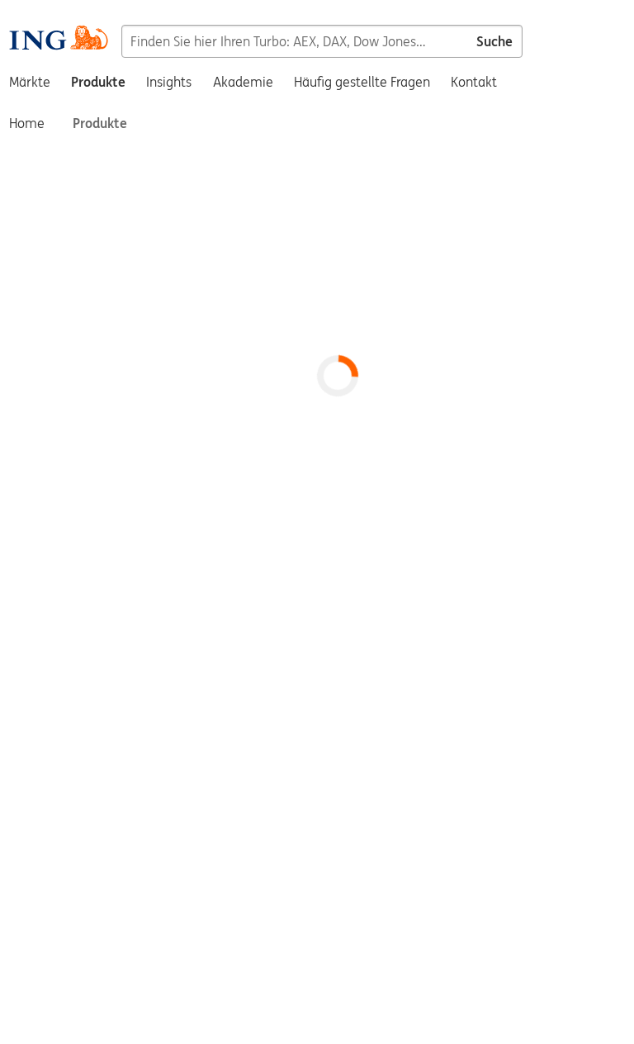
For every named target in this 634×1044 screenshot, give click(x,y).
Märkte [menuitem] (29, 82)
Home (27, 123)
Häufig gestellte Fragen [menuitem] (362, 82)
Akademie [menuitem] (243, 82)
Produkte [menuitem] (98, 82)
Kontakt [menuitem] (474, 82)
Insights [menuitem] (169, 82)
